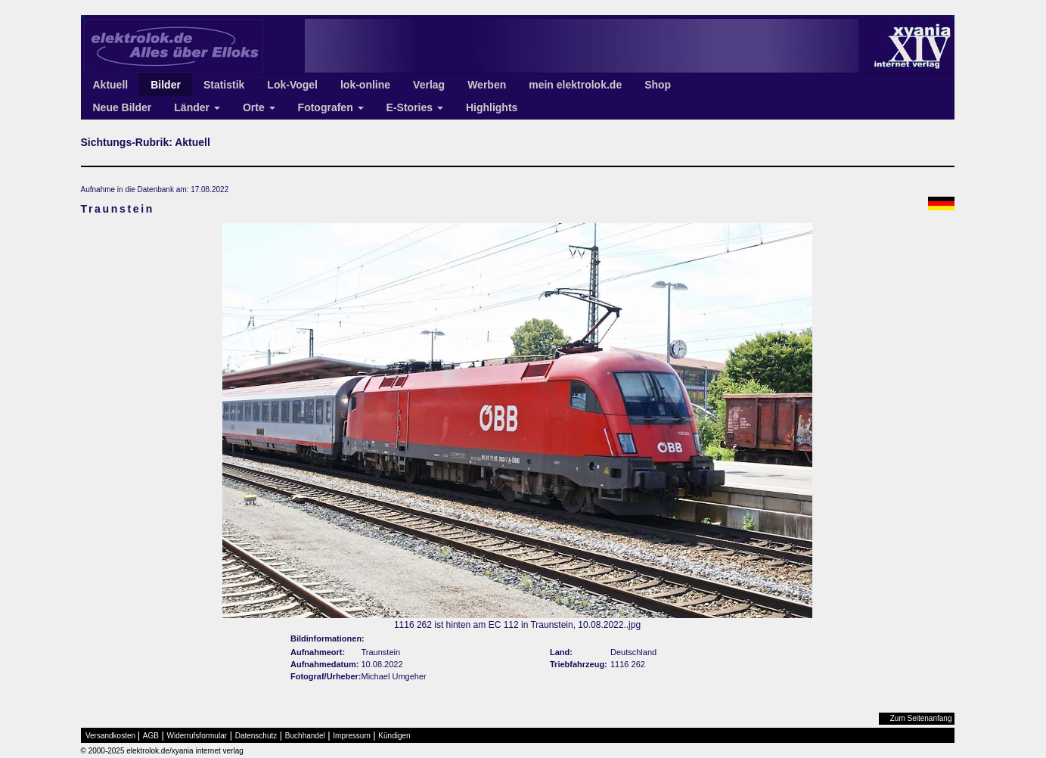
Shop (657, 85)
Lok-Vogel (292, 85)
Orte (259, 107)
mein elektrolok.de (575, 85)
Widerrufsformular (197, 736)
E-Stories (414, 107)
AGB (151, 736)
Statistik (223, 85)
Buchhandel (305, 736)
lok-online (365, 85)
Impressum (351, 736)
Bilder (166, 85)
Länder (197, 107)
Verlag (429, 85)
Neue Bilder (122, 107)
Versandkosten (110, 736)
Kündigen (394, 736)
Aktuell (111, 85)
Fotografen (331, 107)
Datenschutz (256, 736)
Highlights (491, 107)
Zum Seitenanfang (921, 718)
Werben (486, 85)
